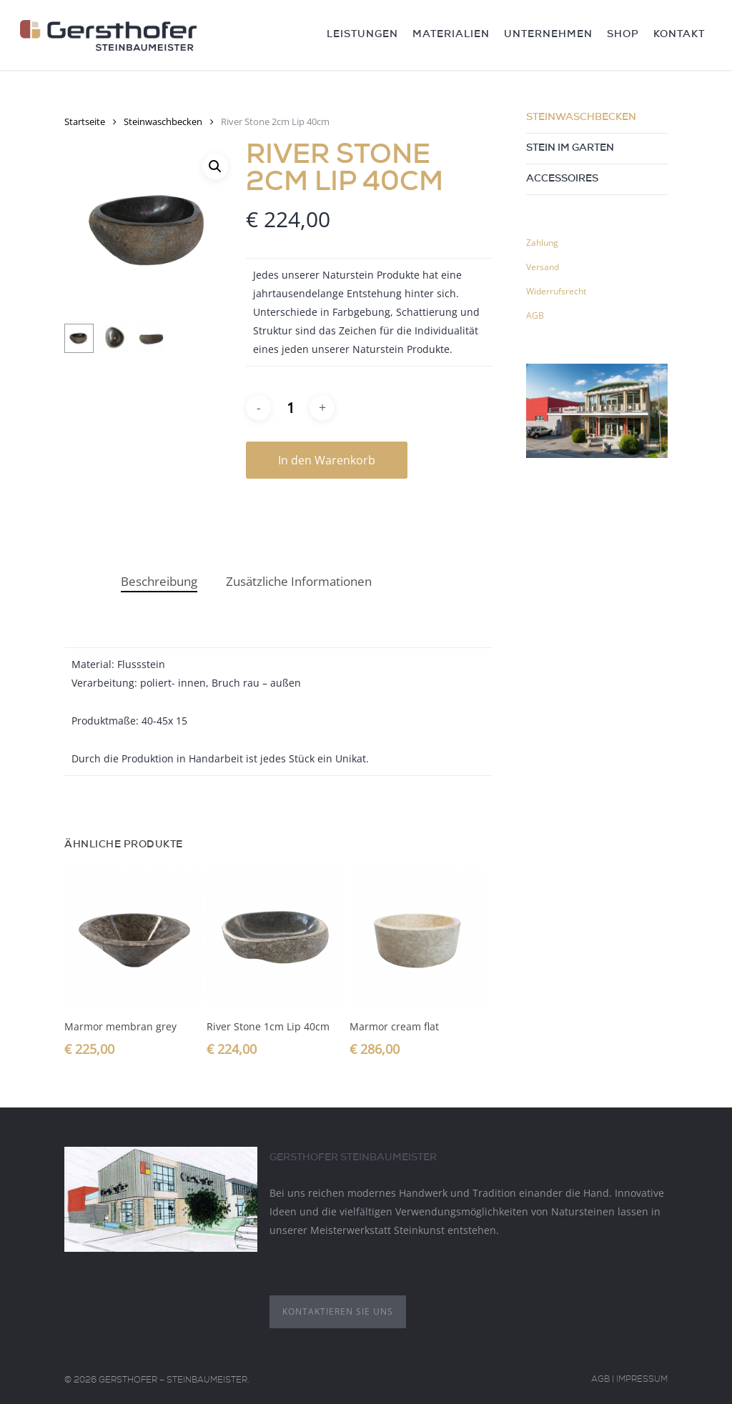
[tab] (159, 582)
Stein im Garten (570, 149)
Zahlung (542, 243)
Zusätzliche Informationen (299, 581)
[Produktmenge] (290, 407)
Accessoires (562, 179)
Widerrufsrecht (556, 291)
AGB (535, 315)
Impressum (642, 1380)
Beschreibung (159, 581)
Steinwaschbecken (163, 121)
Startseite (84, 121)
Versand (542, 267)
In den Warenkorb (326, 460)
